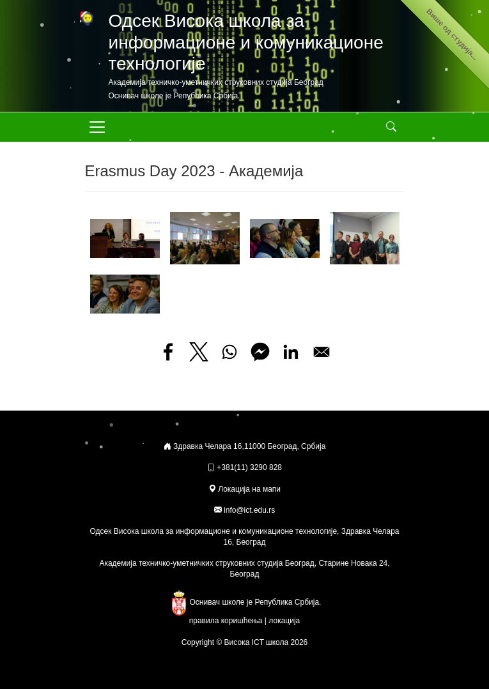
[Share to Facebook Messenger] (260, 352)
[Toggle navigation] (97, 127)
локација (284, 620)
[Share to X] (199, 352)
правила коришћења (226, 620)
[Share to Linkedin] (291, 352)
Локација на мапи (244, 489)
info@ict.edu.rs (249, 510)
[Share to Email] (321, 352)
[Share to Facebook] (168, 352)
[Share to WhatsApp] (229, 352)
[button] (125, 237)
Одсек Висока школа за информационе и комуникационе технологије (246, 42)
